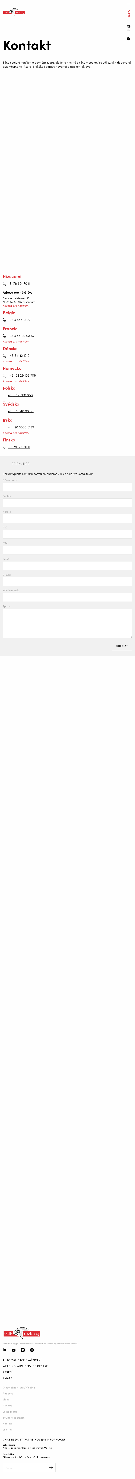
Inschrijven (51, 1468)
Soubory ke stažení (14, 1417)
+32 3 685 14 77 (19, 319)
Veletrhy (7, 1429)
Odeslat (122, 646)
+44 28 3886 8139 (21, 427)
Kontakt (7, 496)
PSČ (5, 527)
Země (6, 559)
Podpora (8, 1393)
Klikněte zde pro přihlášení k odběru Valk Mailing (27, 1447)
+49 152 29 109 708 (22, 375)
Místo (6, 543)
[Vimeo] (23, 1350)
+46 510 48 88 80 (21, 411)
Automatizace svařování (22, 1360)
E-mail (7, 574)
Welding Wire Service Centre (25, 1366)
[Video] (129, 39)
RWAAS (7, 1378)
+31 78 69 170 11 (19, 283)
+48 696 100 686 (20, 395)
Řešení (8, 1372)
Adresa (7, 511)
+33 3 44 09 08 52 (21, 335)
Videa (6, 1399)
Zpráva (7, 606)
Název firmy (10, 480)
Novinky (7, 1405)
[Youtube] (13, 1350)
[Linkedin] (4, 1350)
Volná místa (10, 1411)
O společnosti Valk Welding (19, 1387)
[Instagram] (32, 1350)
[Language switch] (129, 28)
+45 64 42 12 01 (19, 355)
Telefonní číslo (11, 590)
